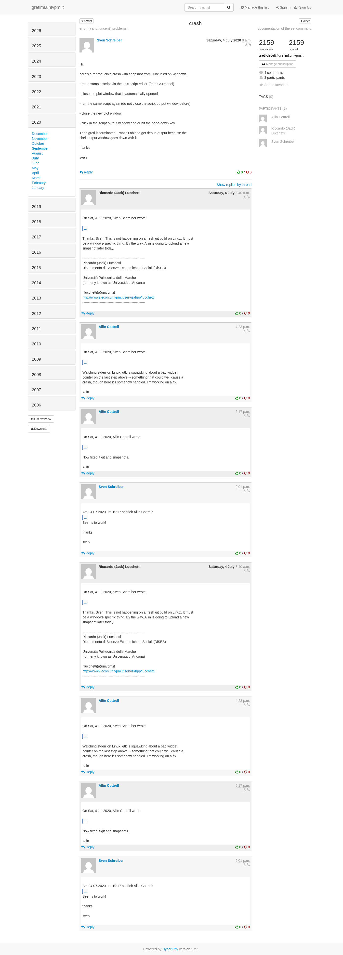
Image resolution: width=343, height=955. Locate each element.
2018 (36, 222)
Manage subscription (277, 64)
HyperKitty (170, 949)
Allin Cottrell (109, 327)
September (40, 148)
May (35, 168)
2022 (36, 92)
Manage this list (255, 7)
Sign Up (302, 7)
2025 (36, 46)
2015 (36, 267)
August (37, 153)
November (40, 139)
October (38, 143)
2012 (36, 313)
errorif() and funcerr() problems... (104, 28)
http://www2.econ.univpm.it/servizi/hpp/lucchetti (118, 297)
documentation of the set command (284, 28)
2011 (36, 329)
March (36, 178)
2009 (36, 359)
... (85, 228)
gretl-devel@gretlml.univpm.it (281, 55)
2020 (36, 122)
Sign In (283, 7)
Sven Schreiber (109, 40)
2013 (36, 298)
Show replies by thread (234, 185)
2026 (36, 30)
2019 (36, 206)
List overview (41, 419)
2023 (36, 76)
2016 (36, 252)
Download (39, 429)
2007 (36, 390)
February (39, 183)
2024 (36, 61)
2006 (36, 405)
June (35, 163)
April (35, 173)
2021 (36, 107)
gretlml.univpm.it (48, 7)
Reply (86, 172)
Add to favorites (273, 85)
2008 (36, 374)
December (40, 134)
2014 (36, 283)
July (35, 158)
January (38, 188)
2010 (36, 344)
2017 (36, 237)
